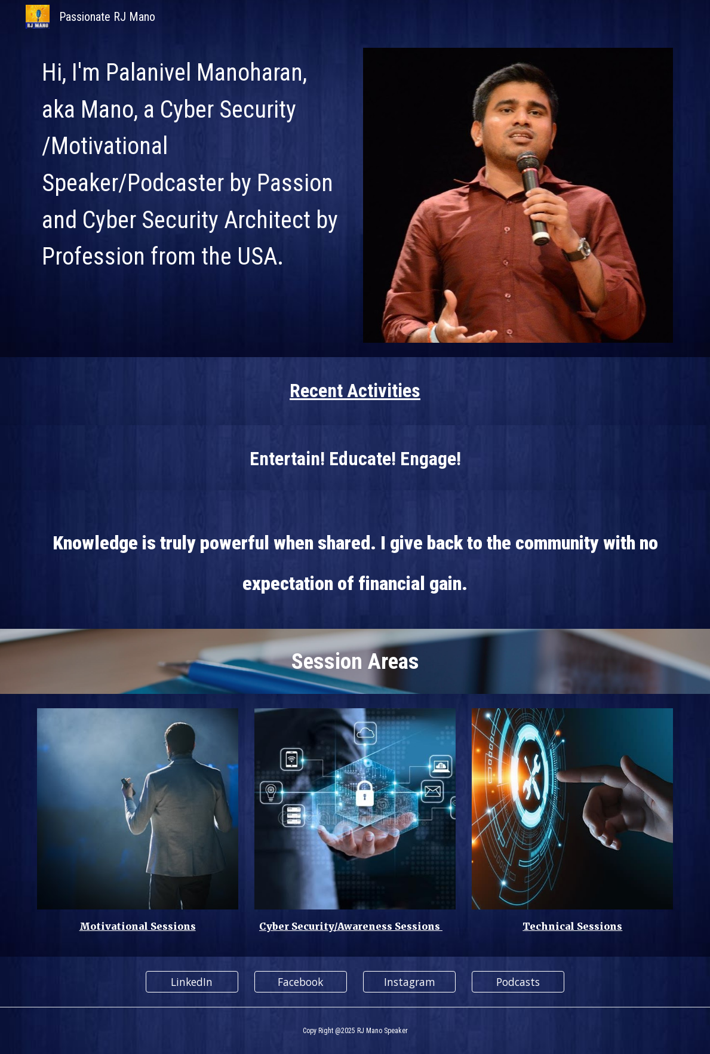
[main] (192, 163)
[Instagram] (409, 982)
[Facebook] (300, 982)
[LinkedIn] (192, 982)
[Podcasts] (518, 982)
